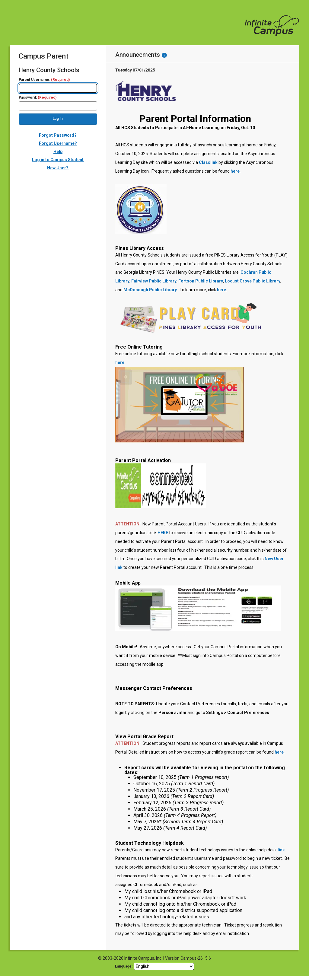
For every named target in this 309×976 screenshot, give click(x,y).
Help (57, 151)
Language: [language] (123, 966)
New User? (57, 168)
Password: (37, 98)
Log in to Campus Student (58, 160)
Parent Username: (44, 80)
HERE (163, 532)
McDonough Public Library (150, 289)
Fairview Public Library (154, 281)
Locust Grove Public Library (252, 281)
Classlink (208, 162)
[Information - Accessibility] (164, 55)
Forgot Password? (58, 135)
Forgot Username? (58, 143)
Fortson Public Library (200, 281)
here (235, 171)
